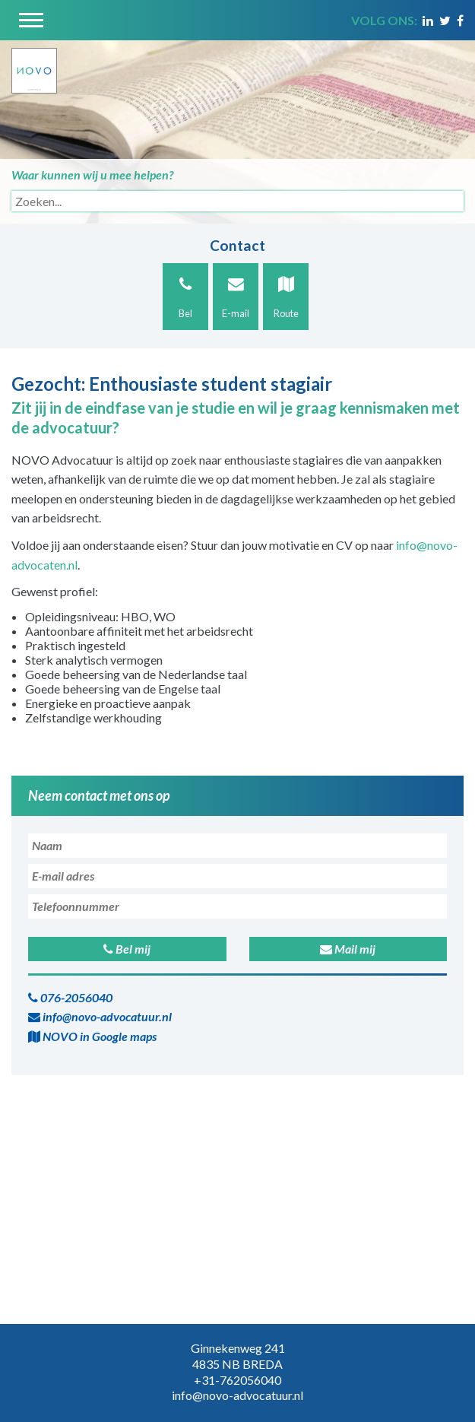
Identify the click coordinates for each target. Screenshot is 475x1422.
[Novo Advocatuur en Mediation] (34, 65)
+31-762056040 (237, 1380)
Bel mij (126, 948)
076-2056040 (70, 997)
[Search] (237, 201)
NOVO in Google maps (92, 1036)
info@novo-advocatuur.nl (100, 1016)
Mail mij (347, 948)
